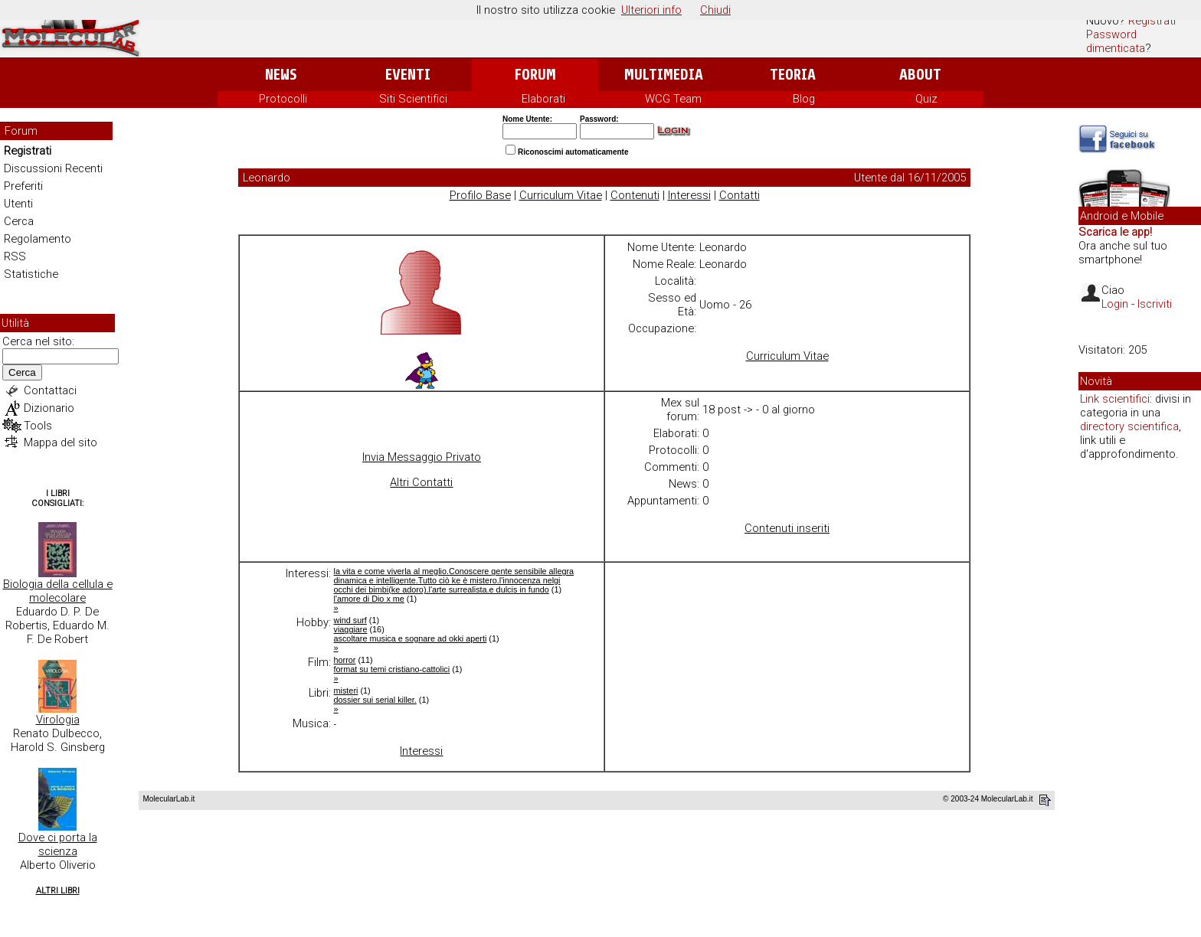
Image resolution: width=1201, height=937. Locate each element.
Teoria (793, 74)
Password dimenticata (1115, 41)
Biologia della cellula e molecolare (58, 591)
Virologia (58, 719)
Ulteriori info (651, 10)
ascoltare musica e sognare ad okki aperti (410, 638)
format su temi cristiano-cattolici (392, 669)
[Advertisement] (1139, 707)
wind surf (350, 620)
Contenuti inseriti (787, 528)
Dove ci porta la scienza (57, 844)
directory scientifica (1129, 426)
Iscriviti (1154, 304)
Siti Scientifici (413, 99)
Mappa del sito (60, 442)
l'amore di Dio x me (369, 598)
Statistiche (31, 274)
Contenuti (634, 195)
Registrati (1152, 21)
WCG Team (673, 99)
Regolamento (37, 239)
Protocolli (283, 99)
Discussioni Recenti (53, 168)
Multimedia (663, 74)
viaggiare (351, 629)
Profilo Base (480, 195)
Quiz (926, 99)
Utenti (18, 204)
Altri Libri (58, 891)
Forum (535, 74)
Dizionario (49, 408)
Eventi (407, 74)
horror (345, 659)
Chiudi (715, 10)
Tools (38, 426)
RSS (15, 256)
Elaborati (543, 99)
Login (1114, 304)
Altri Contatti (421, 482)
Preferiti (23, 186)
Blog (804, 99)
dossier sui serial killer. (375, 699)
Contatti (739, 195)
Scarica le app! (1115, 232)
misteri (346, 690)
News (280, 74)
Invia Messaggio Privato (421, 457)
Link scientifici (1115, 399)
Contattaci (50, 390)
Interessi (689, 195)
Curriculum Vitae (560, 195)
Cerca (19, 221)
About (920, 74)
